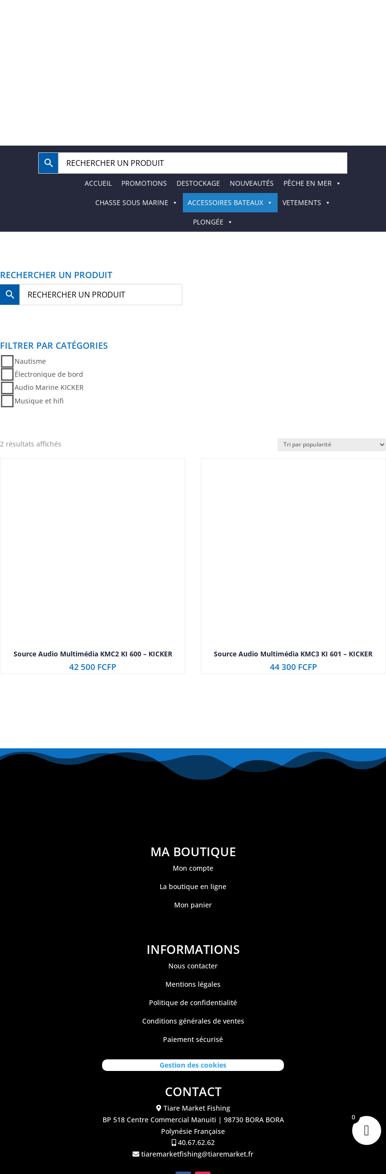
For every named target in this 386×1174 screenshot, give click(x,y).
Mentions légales (193, 984)
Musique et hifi (39, 400)
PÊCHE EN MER (312, 183)
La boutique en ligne (193, 886)
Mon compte (193, 868)
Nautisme (30, 361)
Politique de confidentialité (193, 1002)
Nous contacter (193, 965)
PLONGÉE (213, 221)
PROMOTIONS (144, 183)
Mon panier (193, 904)
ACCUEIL (98, 183)
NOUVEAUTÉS (252, 183)
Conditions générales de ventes (193, 1020)
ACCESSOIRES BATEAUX (230, 202)
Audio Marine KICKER (49, 387)
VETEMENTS (306, 202)
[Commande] (332, 444)
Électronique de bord (49, 374)
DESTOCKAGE (198, 183)
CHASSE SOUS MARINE (136, 202)
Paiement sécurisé (193, 1039)
